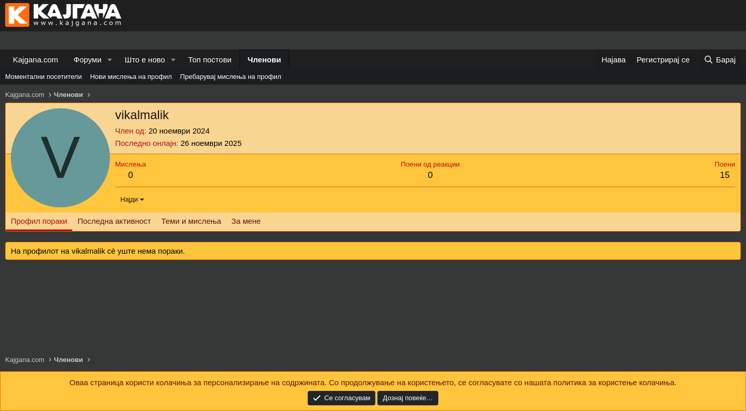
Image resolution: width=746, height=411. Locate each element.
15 (725, 175)
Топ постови (210, 59)
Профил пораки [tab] (39, 221)
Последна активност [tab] (114, 221)
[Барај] (720, 59)
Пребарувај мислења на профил (230, 76)
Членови (264, 59)
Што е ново (144, 59)
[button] (109, 59)
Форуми (88, 59)
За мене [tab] (246, 221)
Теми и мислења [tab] (191, 221)
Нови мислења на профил (130, 76)
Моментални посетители (43, 76)
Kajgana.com (35, 59)
